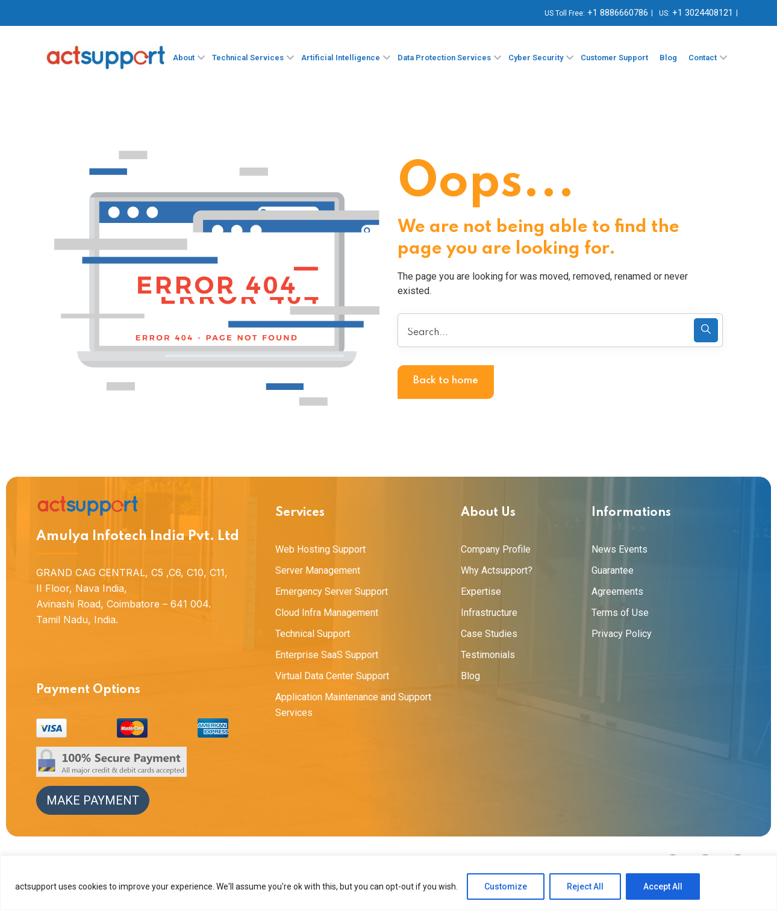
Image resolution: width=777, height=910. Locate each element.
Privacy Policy (621, 633)
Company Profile (496, 549)
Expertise (481, 591)
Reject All (585, 886)
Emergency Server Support (331, 591)
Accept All (662, 886)
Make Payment (92, 800)
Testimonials (488, 655)
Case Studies (489, 633)
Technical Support (312, 633)
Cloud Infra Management (326, 612)
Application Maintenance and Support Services (353, 704)
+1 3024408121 (702, 12)
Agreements (617, 591)
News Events (619, 549)
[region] (388, 882)
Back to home (445, 380)
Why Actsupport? (496, 570)
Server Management (317, 570)
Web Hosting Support (320, 549)
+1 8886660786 (617, 12)
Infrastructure (489, 612)
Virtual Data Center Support (332, 676)
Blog (470, 676)
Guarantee (612, 570)
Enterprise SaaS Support (326, 655)
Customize (505, 886)
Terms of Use (620, 612)
